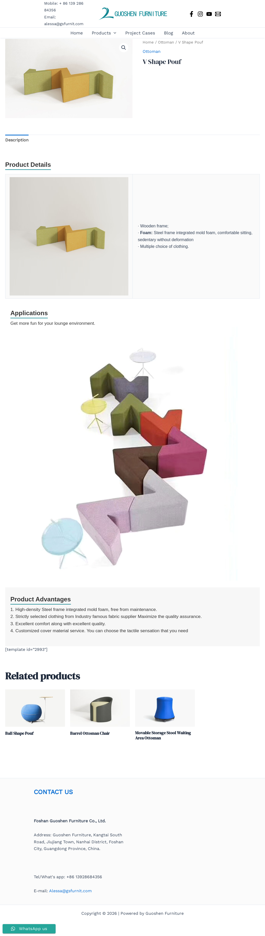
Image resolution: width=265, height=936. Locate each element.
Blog (168, 32)
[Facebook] (191, 14)
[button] (113, 33)
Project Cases (140, 32)
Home (76, 32)
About (188, 32)
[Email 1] (218, 14)
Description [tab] (17, 140)
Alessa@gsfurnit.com (70, 890)
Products (104, 33)
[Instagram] (200, 14)
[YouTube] (209, 14)
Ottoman (166, 42)
